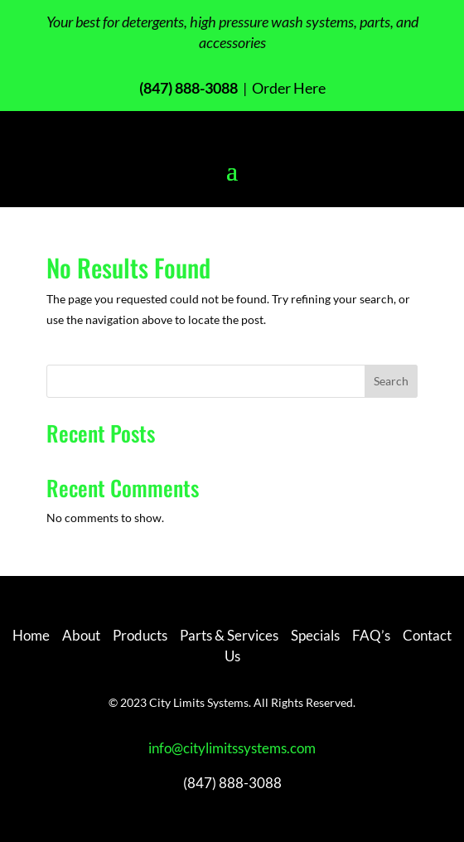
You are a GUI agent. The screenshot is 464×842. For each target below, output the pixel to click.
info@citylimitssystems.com (232, 748)
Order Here (287, 88)
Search (391, 381)
